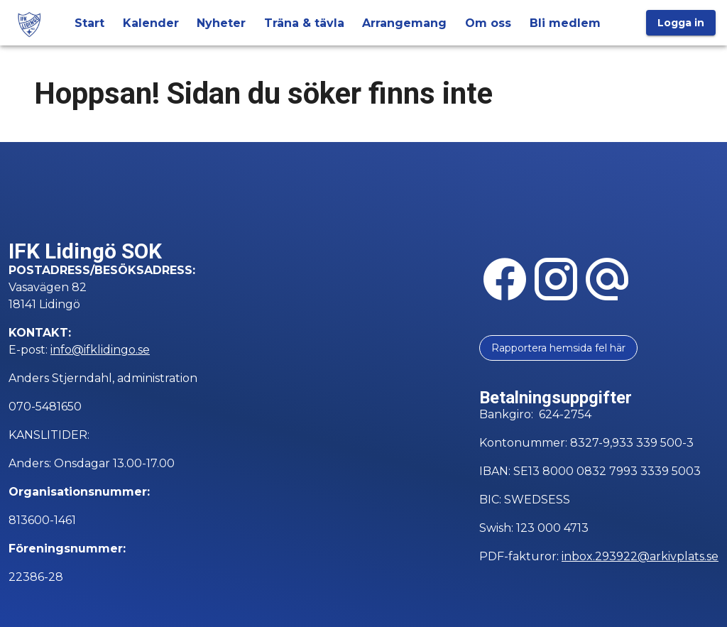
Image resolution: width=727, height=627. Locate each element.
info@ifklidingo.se (100, 349)
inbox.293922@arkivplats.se (640, 556)
